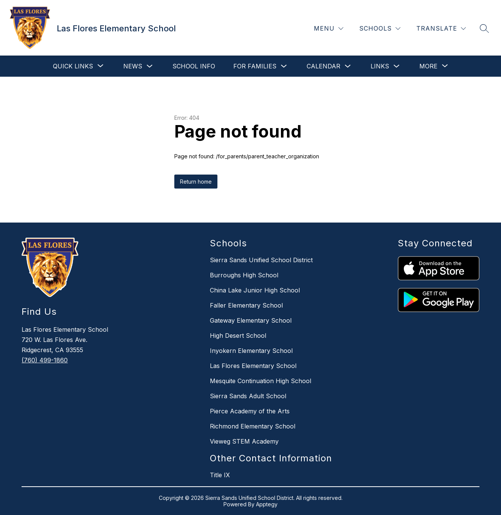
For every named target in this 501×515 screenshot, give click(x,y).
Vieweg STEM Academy (244, 441)
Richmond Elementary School (252, 426)
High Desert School (238, 335)
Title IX (220, 475)
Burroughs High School (244, 275)
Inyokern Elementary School (251, 350)
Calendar (323, 66)
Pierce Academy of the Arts (250, 411)
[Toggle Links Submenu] (396, 66)
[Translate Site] (441, 28)
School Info (193, 66)
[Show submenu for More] (428, 66)
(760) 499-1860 (45, 360)
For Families (254, 66)
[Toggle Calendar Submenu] (347, 66)
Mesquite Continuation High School (260, 381)
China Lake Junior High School (255, 290)
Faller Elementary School (246, 305)
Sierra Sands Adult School (248, 396)
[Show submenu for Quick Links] (73, 66)
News (132, 66)
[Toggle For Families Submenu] (284, 66)
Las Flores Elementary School (253, 366)
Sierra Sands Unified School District (261, 260)
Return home (196, 181)
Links (380, 66)
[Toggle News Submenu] (149, 66)
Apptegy (267, 504)
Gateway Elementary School (251, 320)
